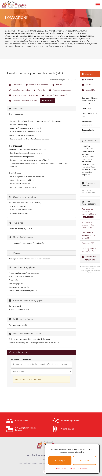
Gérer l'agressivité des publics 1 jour (89, 249)
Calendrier (87, 79)
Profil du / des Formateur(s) (54, 95)
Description (15, 84)
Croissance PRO (88, 243)
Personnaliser (61, 468)
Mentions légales (24, 463)
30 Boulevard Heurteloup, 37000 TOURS (42, 455)
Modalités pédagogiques (60, 90)
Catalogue (87, 74)
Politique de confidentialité (43, 463)
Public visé (58, 84)
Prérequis (39, 90)
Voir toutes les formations (89, 258)
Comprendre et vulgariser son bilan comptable (89, 235)
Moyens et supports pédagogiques (23, 95)
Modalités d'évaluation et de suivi (23, 100)
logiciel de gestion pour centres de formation (90, 271)
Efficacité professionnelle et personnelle (89, 100)
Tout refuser (84, 460)
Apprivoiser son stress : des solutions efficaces (89, 211)
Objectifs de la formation (37, 84)
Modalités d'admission (19, 90)
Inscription (47, 100)
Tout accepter (60, 460)
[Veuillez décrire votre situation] (41, 371)
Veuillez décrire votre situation (22, 359)
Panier (86, 84)
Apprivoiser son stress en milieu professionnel (88, 225)
